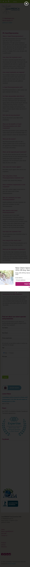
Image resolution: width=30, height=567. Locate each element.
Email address (19, 277)
